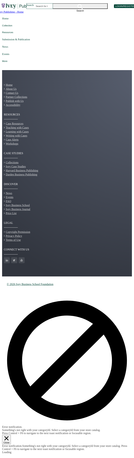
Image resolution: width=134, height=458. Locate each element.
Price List (11, 213)
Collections (12, 162)
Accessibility (13, 104)
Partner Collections (16, 96)
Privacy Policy (14, 235)
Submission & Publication (16, 39)
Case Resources (14, 123)
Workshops (12, 143)
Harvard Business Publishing (22, 170)
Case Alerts (12, 139)
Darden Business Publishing (21, 174)
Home (5, 18)
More (4, 61)
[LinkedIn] (7, 260)
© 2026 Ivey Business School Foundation (30, 284)
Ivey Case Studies (16, 166)
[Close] (6, 439)
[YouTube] (22, 260)
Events (5, 53)
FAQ (8, 201)
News (5, 46)
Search (30, 4)
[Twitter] (14, 260)
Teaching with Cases (17, 127)
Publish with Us (15, 100)
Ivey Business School (18, 205)
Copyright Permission (18, 231)
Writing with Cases (16, 135)
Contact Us (12, 92)
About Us (11, 88)
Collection (7, 25)
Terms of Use (13, 239)
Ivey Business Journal (18, 209)
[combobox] (42, 6)
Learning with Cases (17, 131)
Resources (7, 32)
